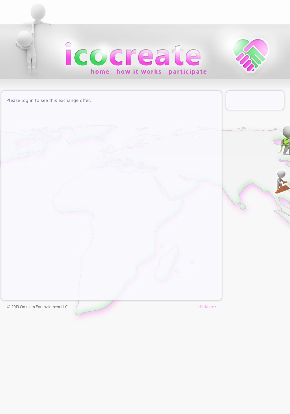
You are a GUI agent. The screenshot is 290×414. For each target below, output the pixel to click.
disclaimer (207, 306)
